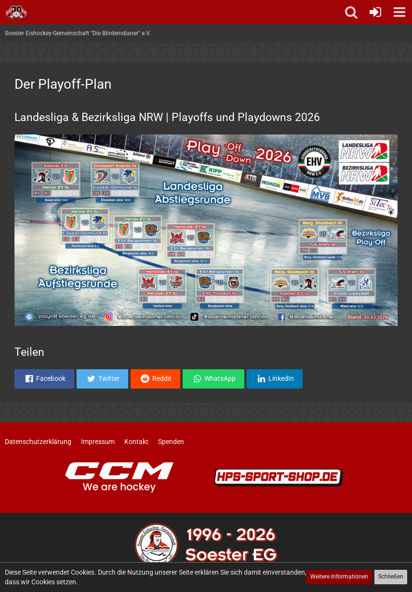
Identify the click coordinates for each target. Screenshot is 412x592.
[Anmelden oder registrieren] (375, 12)
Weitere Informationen (339, 576)
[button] (399, 12)
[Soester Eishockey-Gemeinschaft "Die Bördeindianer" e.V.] (16, 12)
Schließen (390, 576)
